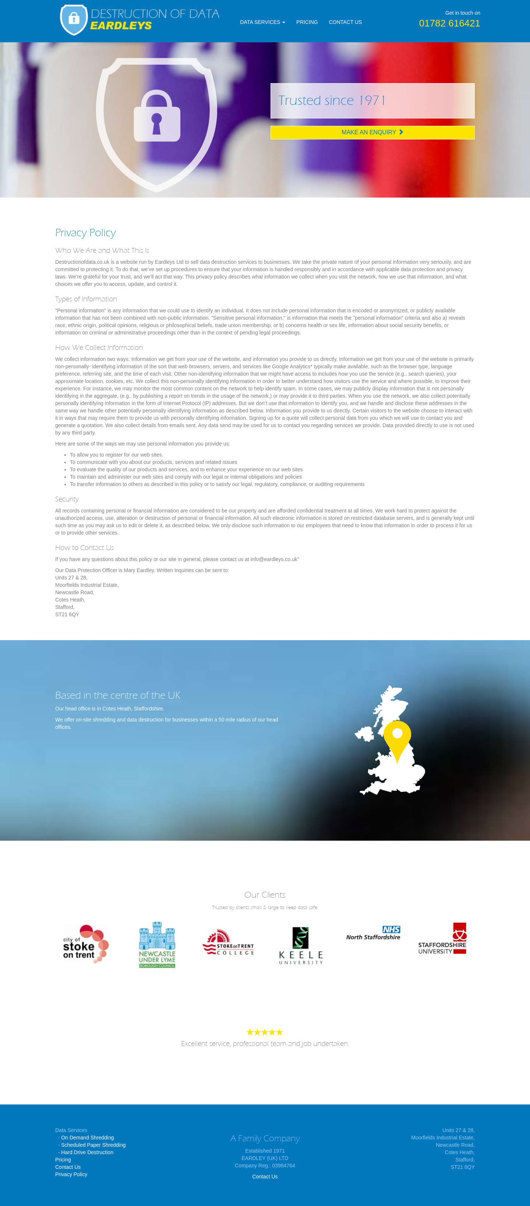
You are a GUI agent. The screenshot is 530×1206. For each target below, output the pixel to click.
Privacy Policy (71, 1174)
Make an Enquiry (372, 132)
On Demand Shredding (87, 1138)
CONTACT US (345, 22)
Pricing (63, 1160)
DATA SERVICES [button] (263, 22)
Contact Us (68, 1167)
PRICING (307, 22)
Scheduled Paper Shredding (93, 1145)
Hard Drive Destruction (87, 1152)
